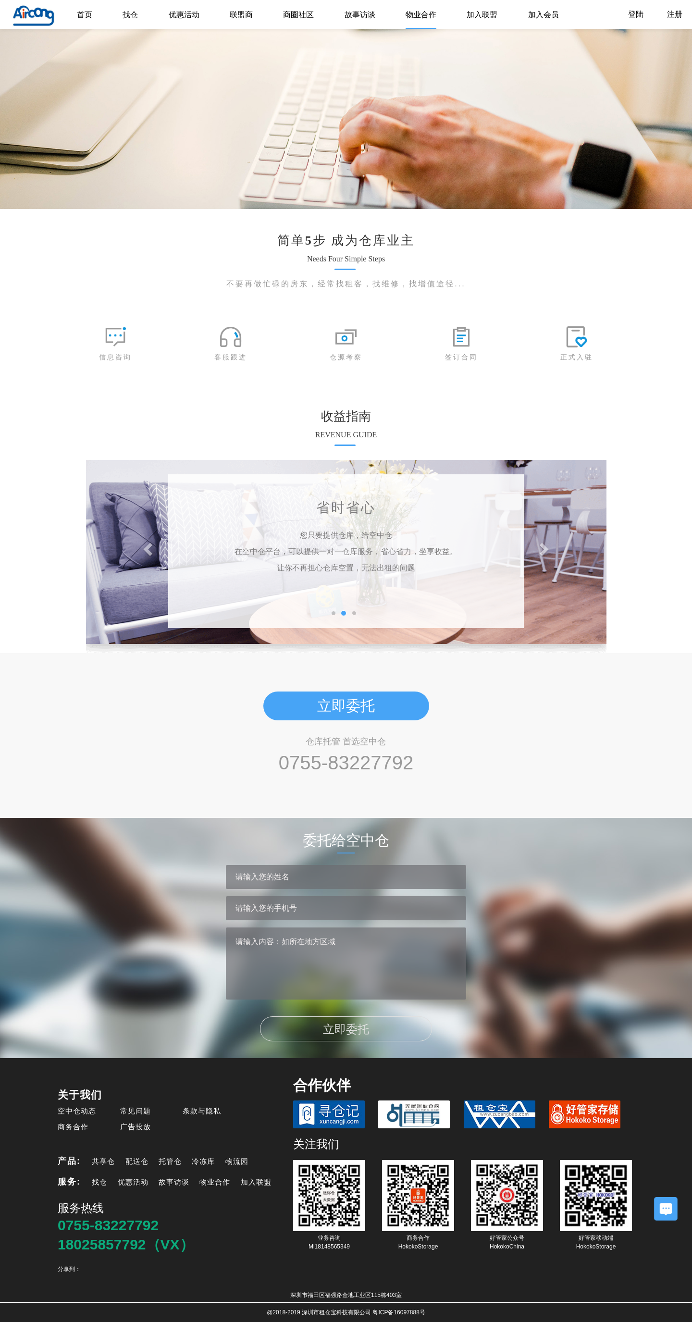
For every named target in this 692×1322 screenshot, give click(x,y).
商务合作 (73, 1127)
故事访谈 (360, 15)
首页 (84, 15)
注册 (674, 14)
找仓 (130, 15)
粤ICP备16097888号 (398, 1312)
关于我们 (80, 1095)
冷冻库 (203, 1161)
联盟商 (241, 15)
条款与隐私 (202, 1111)
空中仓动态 (77, 1111)
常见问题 (135, 1111)
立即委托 (346, 706)
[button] (149, 548)
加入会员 (543, 15)
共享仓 (103, 1161)
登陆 (636, 14)
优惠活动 (184, 15)
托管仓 (170, 1161)
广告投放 (135, 1127)
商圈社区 (298, 15)
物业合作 (421, 15)
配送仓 (136, 1161)
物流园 (236, 1161)
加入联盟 (482, 15)
